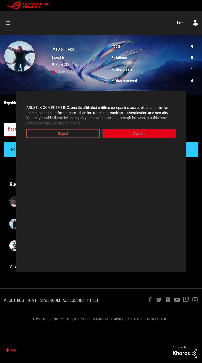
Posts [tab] (13, 129)
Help (180, 23)
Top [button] (13, 350)
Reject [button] (63, 134)
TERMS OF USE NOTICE (48, 319)
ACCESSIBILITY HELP (81, 300)
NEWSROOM (49, 300)
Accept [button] (139, 134)
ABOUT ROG (14, 300)
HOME (32, 300)
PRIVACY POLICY (78, 319)
